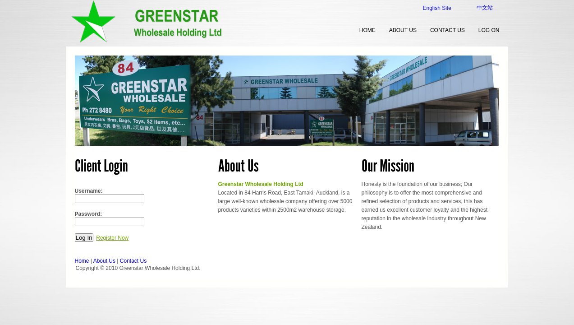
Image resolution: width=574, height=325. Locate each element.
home (367, 30)
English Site (437, 8)
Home (82, 261)
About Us (403, 30)
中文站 (485, 8)
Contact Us (447, 30)
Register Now (112, 238)
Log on (489, 30)
